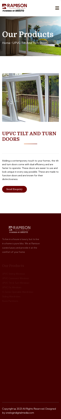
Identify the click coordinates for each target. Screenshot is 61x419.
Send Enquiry (14, 189)
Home (6, 43)
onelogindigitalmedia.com (20, 412)
